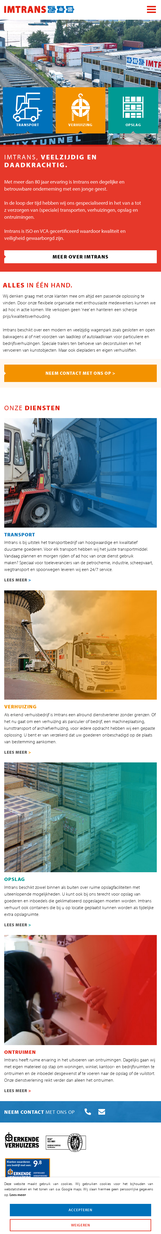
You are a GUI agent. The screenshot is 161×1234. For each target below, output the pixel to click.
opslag (124, 210)
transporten (72, 210)
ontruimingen (18, 217)
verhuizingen (101, 210)
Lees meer (18, 1194)
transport (68, 549)
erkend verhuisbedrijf (29, 714)
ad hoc (9, 309)
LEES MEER (17, 580)
